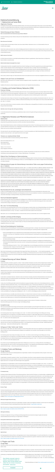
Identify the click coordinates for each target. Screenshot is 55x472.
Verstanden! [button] (12, 467)
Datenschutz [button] (12, 464)
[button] (53, 8)
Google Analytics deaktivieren (36, 404)
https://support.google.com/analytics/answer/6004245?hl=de (12, 408)
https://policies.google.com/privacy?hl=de (46, 462)
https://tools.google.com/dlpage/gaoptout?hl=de (14, 396)
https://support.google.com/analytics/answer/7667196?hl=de (12, 438)
